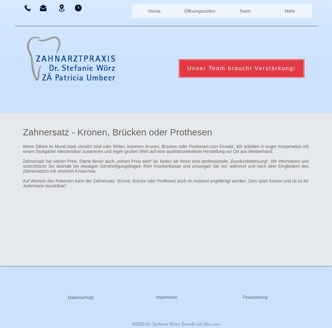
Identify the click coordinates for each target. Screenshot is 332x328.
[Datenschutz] (81, 297)
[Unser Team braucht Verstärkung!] (241, 68)
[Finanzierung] (255, 297)
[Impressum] (167, 297)
